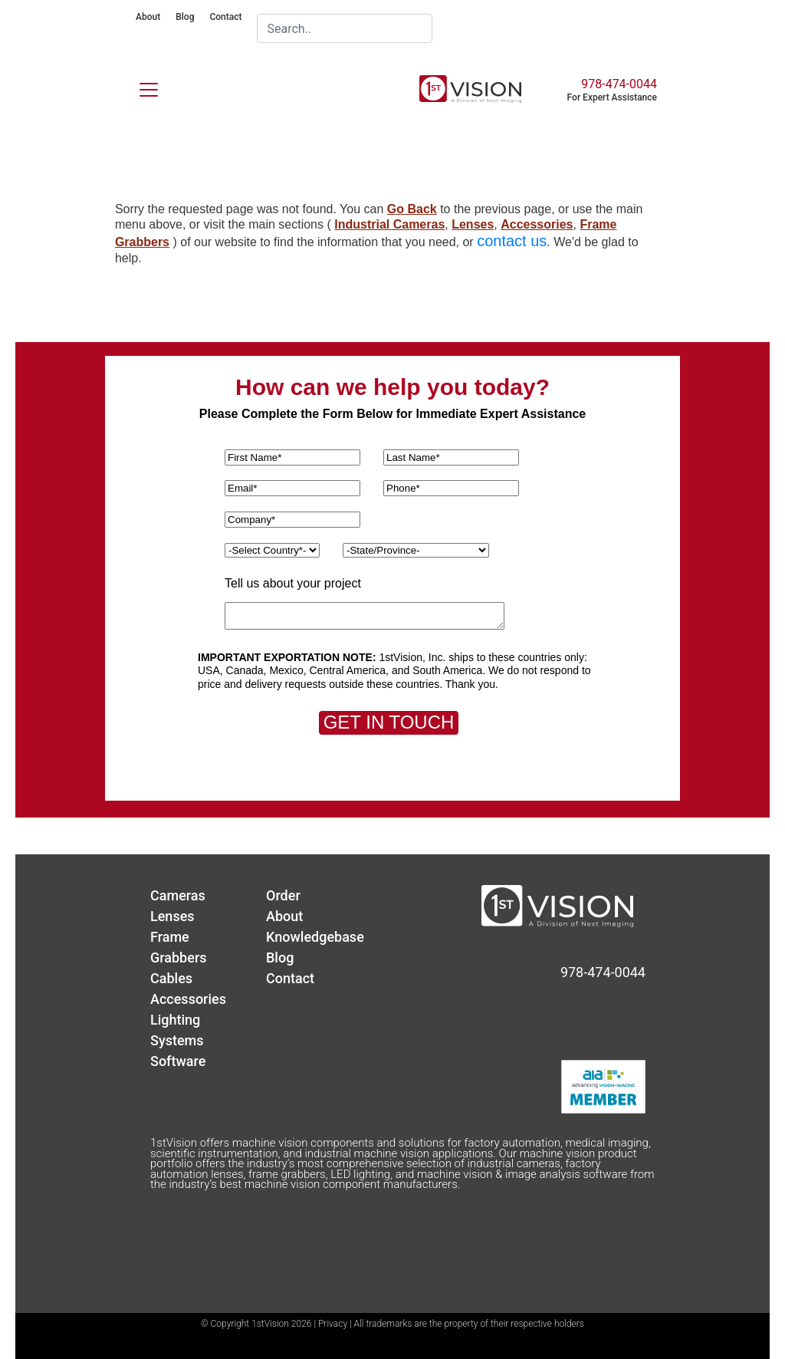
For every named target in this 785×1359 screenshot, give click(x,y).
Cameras (177, 895)
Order (283, 895)
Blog (185, 17)
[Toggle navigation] (139, 86)
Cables (171, 978)
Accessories (537, 224)
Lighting (175, 1020)
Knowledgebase (315, 937)
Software (177, 1061)
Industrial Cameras (389, 224)
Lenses (473, 224)
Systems (177, 1040)
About (148, 17)
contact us (512, 240)
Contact (225, 17)
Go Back (412, 209)
